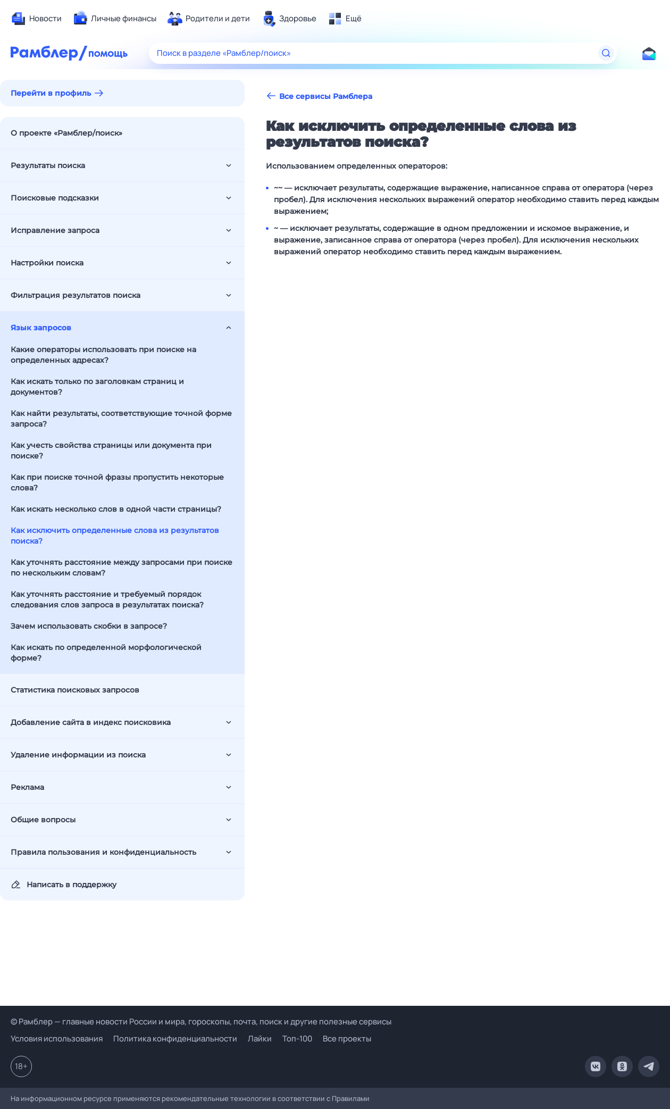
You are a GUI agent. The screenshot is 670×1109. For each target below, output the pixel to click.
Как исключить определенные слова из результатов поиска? (115, 536)
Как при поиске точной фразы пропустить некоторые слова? (117, 482)
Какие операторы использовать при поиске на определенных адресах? (103, 355)
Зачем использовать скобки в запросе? (89, 626)
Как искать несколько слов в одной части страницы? (116, 509)
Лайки (260, 1038)
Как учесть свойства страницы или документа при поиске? (111, 450)
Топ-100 (297, 1038)
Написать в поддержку (63, 884)
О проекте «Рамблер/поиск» (66, 133)
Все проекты (347, 1038)
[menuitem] (36, 19)
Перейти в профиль (51, 93)
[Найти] (606, 53)
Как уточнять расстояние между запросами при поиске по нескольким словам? (121, 567)
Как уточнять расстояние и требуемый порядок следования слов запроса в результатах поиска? (107, 599)
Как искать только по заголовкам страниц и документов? (97, 387)
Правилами (351, 1098)
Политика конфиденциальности (175, 1038)
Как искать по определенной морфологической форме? (106, 653)
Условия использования (57, 1038)
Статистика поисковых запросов (75, 690)
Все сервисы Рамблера (319, 96)
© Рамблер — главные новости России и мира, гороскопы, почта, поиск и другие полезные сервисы (201, 1021)
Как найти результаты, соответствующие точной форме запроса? (121, 418)
